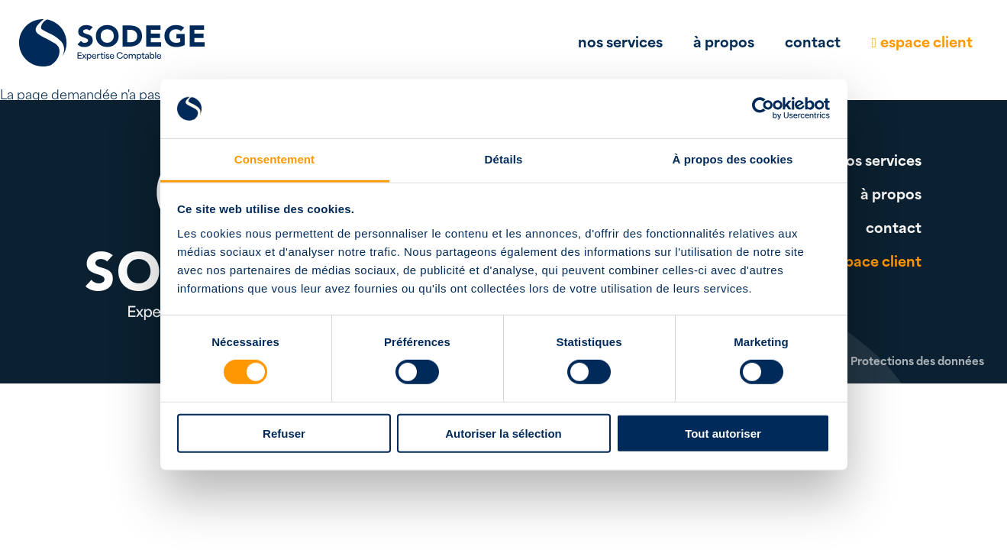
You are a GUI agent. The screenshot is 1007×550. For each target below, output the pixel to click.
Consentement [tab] (274, 159)
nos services (620, 41)
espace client (926, 41)
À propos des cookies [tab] (733, 159)
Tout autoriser (723, 432)
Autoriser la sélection (503, 432)
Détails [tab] (504, 159)
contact (813, 41)
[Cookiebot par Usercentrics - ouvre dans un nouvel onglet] (763, 108)
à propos (723, 41)
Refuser (284, 432)
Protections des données (917, 360)
